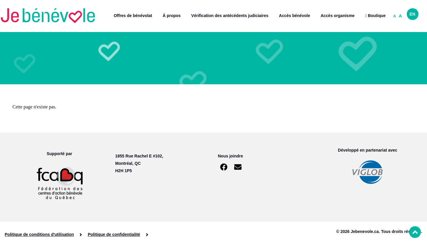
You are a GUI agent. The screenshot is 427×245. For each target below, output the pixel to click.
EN (412, 14)
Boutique (375, 15)
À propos (171, 15)
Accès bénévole (294, 15)
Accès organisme (337, 15)
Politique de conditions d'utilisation (39, 234)
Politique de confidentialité (114, 234)
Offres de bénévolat (133, 15)
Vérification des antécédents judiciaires (230, 15)
